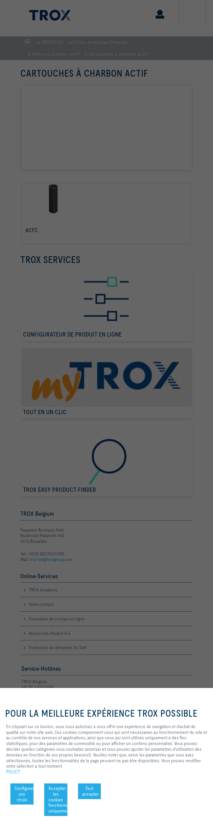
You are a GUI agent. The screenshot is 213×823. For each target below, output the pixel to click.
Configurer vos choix (24, 794)
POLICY (13, 771)
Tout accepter (90, 791)
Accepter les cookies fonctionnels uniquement (58, 800)
